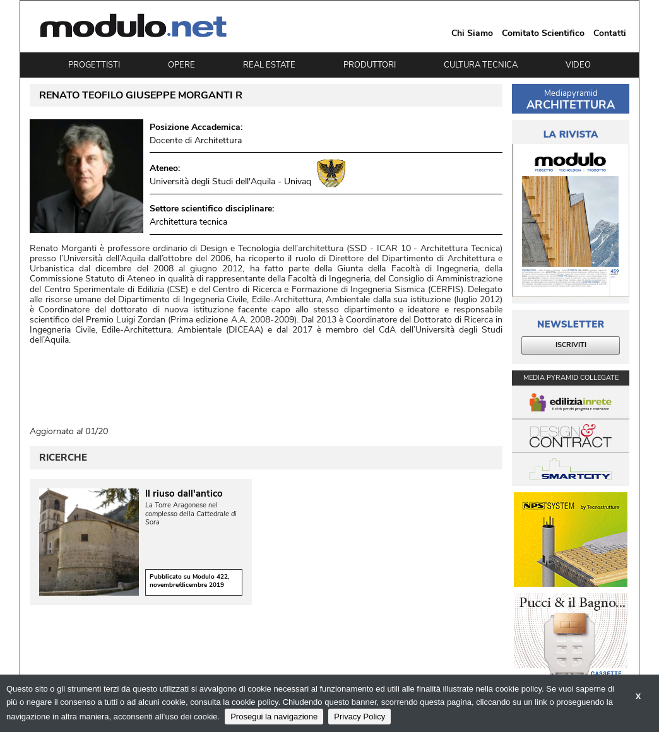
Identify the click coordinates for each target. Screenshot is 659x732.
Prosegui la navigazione (274, 716)
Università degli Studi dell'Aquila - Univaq (230, 181)
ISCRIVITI (570, 345)
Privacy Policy (359, 716)
